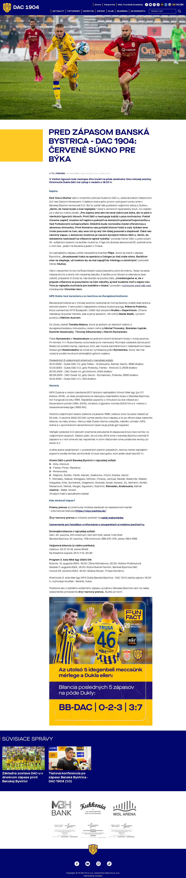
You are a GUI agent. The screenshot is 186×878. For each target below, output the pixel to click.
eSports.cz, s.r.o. (112, 873)
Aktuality (58, 11)
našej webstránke (112, 517)
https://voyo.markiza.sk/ (90, 511)
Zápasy (101, 11)
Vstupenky (73, 11)
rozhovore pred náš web (136, 285)
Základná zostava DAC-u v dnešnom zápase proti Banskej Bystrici (22, 777)
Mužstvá (88, 11)
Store (98, 5)
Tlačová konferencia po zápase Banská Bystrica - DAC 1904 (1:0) (68, 777)
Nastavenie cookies (93, 876)
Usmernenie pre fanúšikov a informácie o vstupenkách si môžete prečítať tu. (97, 524)
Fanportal (109, 5)
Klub (111, 11)
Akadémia (122, 11)
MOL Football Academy (130, 5)
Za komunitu (138, 11)
